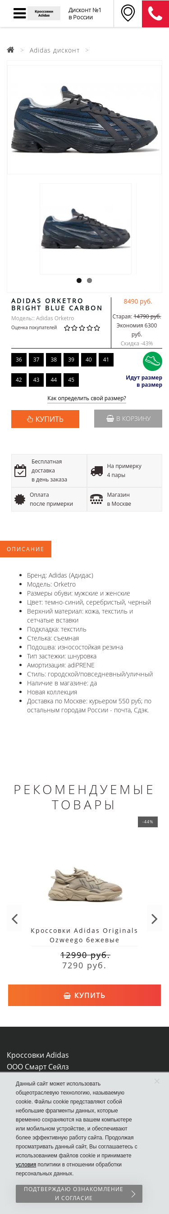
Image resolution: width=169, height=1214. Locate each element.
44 (53, 380)
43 (36, 380)
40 (89, 359)
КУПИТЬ (50, 419)
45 (71, 380)
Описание (26, 549)
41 (106, 359)
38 (53, 359)
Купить (85, 995)
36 (19, 359)
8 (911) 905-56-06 (155, 13)
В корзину (128, 418)
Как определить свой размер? (86, 398)
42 (19, 380)
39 (71, 359)
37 (36, 359)
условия (26, 1164)
